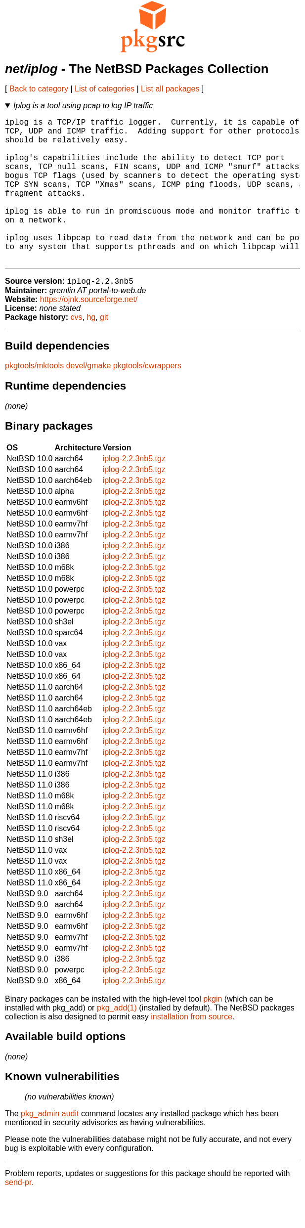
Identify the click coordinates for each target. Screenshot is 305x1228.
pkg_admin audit (50, 1146)
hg (91, 350)
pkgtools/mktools (34, 399)
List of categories (104, 89)
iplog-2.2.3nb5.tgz (134, 491)
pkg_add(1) (117, 1041)
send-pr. (19, 1215)
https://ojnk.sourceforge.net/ (88, 332)
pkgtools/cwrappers (147, 399)
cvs (77, 350)
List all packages (170, 89)
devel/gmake (88, 399)
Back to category (38, 89)
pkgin (212, 1032)
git (104, 350)
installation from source (191, 1050)
